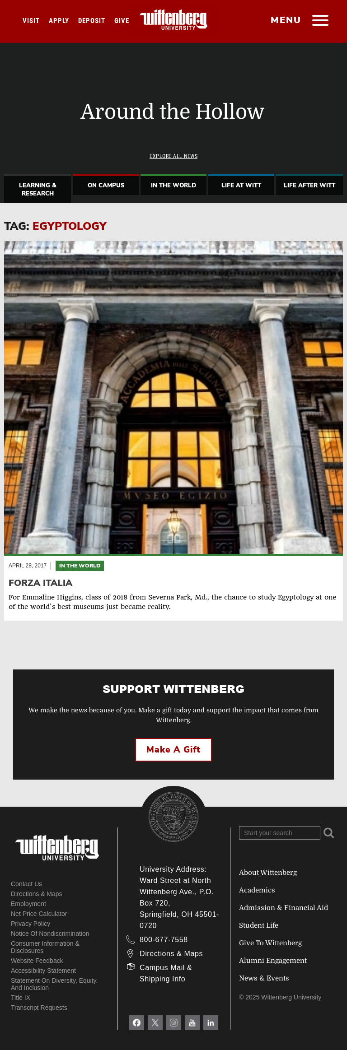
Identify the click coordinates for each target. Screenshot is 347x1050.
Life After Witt (309, 185)
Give (121, 21)
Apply (59, 21)
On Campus (106, 185)
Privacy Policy (30, 923)
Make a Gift (173, 750)
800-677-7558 (164, 939)
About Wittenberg (268, 873)
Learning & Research (37, 189)
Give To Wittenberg (270, 943)
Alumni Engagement (273, 961)
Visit (31, 21)
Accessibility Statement (43, 970)
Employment (28, 903)
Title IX (20, 997)
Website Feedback (37, 960)
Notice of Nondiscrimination (50, 933)
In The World (173, 185)
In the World (79, 565)
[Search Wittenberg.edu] (279, 833)
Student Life (258, 925)
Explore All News (173, 156)
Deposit (91, 21)
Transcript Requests (39, 1007)
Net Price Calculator (39, 913)
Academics (257, 890)
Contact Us (26, 883)
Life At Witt (241, 185)
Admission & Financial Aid (283, 908)
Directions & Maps (36, 893)
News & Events (264, 978)
